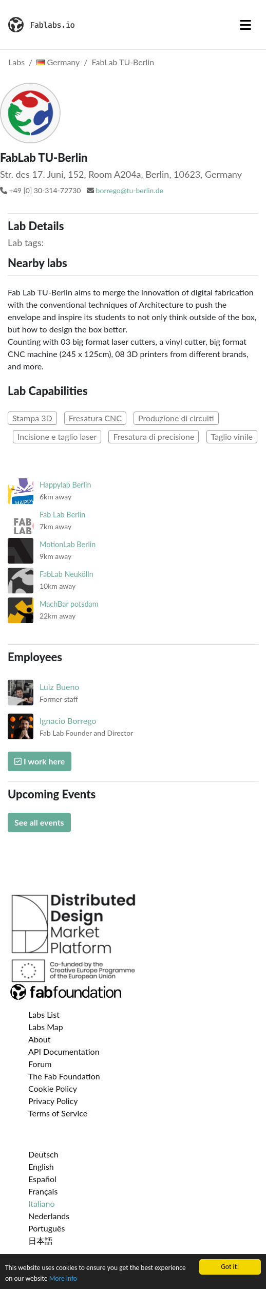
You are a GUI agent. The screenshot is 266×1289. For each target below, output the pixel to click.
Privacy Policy (53, 1101)
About (39, 1039)
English (41, 1166)
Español (42, 1179)
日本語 (40, 1240)
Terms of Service (57, 1113)
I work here (39, 761)
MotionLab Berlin (68, 544)
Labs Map (45, 1027)
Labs (16, 62)
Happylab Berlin (65, 484)
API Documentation (64, 1051)
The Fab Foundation (64, 1076)
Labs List (44, 1014)
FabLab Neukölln (66, 574)
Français (43, 1191)
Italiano (41, 1203)
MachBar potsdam (69, 604)
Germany (58, 62)
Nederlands (48, 1216)
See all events (39, 822)
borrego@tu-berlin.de (129, 190)
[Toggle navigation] (245, 24)
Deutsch (43, 1154)
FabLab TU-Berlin (123, 62)
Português (46, 1228)
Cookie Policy (52, 1088)
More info (63, 1279)
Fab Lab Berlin (62, 514)
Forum (39, 1064)
